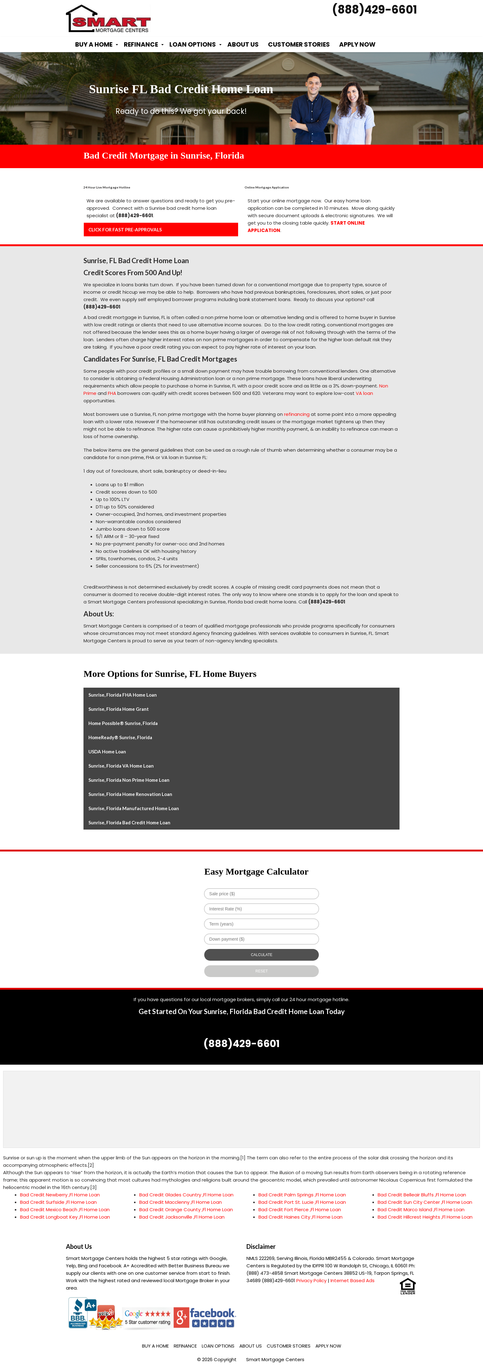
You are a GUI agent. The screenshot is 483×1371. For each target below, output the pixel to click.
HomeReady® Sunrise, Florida (120, 737)
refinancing (297, 414)
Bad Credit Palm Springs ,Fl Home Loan (302, 1194)
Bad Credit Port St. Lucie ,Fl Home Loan (302, 1202)
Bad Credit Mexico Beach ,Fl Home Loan (65, 1209)
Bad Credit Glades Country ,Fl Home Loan (186, 1194)
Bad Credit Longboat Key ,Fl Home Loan (65, 1217)
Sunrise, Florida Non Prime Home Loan (128, 780)
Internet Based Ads (353, 1280)
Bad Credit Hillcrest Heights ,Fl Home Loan (425, 1217)
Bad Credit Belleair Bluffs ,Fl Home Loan (422, 1194)
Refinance (141, 44)
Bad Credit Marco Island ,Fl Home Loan (421, 1209)
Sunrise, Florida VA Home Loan (121, 765)
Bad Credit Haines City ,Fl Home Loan (300, 1217)
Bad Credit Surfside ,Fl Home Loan (58, 1202)
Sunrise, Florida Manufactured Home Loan (133, 808)
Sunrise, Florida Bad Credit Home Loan (129, 822)
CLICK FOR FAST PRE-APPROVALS (125, 229)
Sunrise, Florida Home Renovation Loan (130, 794)
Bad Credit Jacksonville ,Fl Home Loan (182, 1217)
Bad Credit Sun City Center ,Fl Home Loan (425, 1202)
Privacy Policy (311, 1280)
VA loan (364, 393)
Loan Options (192, 44)
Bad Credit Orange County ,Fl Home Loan (186, 1209)
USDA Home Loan (107, 751)
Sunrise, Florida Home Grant (118, 709)
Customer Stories (299, 44)
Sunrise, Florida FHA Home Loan (122, 695)
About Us (243, 44)
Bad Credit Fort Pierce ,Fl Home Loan (299, 1209)
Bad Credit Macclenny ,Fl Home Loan (180, 1202)
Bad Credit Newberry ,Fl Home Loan (60, 1194)
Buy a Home (93, 44)
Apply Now (357, 44)
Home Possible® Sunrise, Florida (123, 723)
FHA (112, 393)
